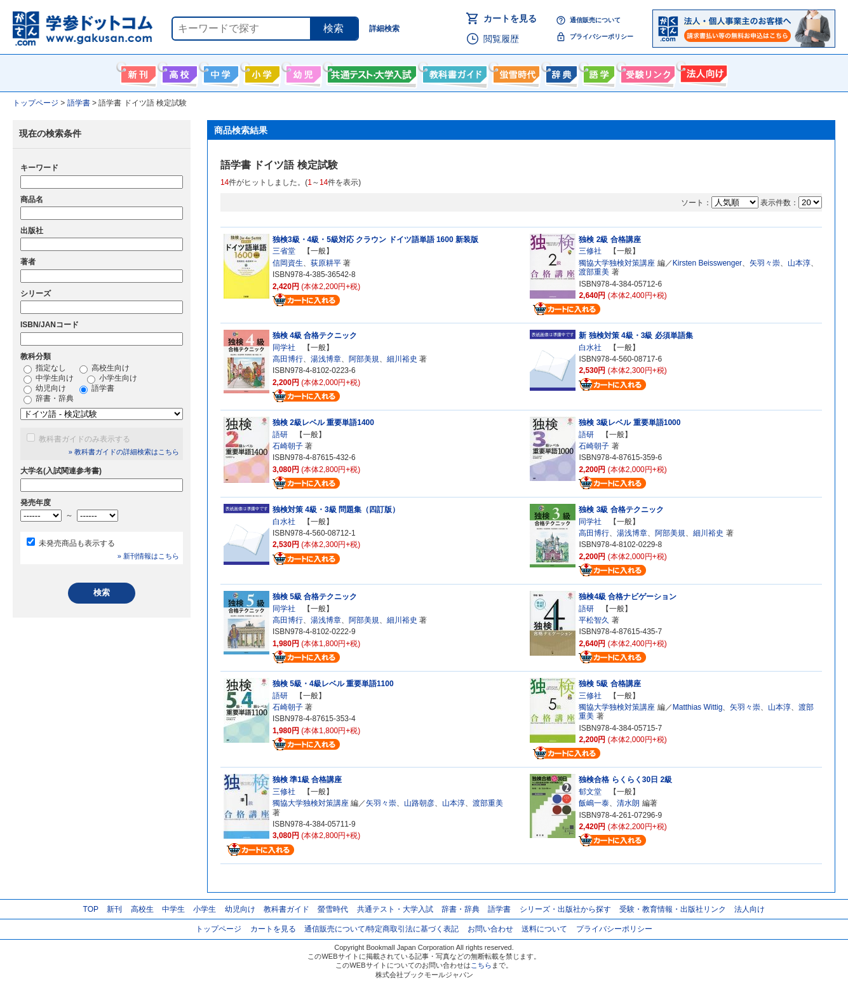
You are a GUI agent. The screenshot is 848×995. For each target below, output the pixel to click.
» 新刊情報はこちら (148, 556)
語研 (280, 434)
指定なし (45, 368)
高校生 (142, 909)
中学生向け (219, 72)
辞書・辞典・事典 (560, 72)
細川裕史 (402, 359)
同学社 (284, 347)
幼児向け (302, 72)
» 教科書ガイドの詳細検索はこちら (124, 452)
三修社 (590, 251)
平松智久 (594, 620)
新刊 (114, 909)
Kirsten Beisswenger (707, 263)
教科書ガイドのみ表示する (84, 439)
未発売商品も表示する (77, 543)
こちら (481, 965)
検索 (333, 28)
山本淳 (799, 263)
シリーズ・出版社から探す (565, 909)
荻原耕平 (326, 263)
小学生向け (260, 72)
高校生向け (178, 72)
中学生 (173, 909)
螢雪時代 (514, 72)
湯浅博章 (326, 359)
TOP (90, 909)
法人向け (702, 72)
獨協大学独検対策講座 (617, 263)
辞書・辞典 (49, 399)
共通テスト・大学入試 (370, 72)
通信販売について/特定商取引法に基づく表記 (381, 928)
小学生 (204, 909)
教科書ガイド (453, 72)
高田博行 (288, 359)
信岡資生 (288, 263)
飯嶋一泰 (594, 803)
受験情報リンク (646, 72)
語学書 (597, 72)
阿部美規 (364, 359)
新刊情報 (137, 72)
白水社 (590, 347)
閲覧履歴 (501, 39)
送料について (544, 928)
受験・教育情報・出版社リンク (672, 909)
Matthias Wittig (698, 707)
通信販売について (595, 20)
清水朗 (628, 803)
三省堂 (284, 251)
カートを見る (510, 18)
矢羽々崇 (765, 263)
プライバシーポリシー (601, 36)
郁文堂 (590, 791)
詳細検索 (384, 28)
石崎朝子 (288, 446)
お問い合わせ (490, 928)
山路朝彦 (419, 803)
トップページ (218, 928)
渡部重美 (594, 271)
